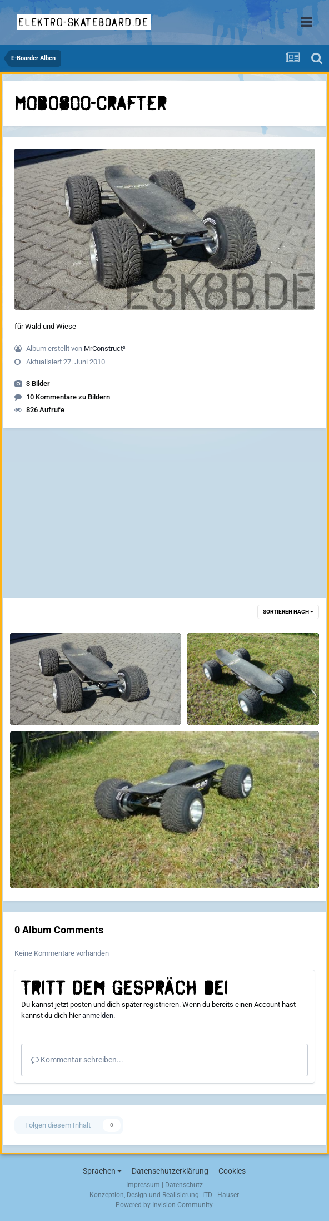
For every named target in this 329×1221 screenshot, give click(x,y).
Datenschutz (184, 1185)
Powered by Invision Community (164, 1205)
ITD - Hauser (220, 1195)
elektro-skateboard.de (83, 22)
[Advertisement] (164, 514)
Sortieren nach (288, 612)
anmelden (97, 1015)
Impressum (143, 1185)
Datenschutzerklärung (170, 1170)
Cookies (232, 1170)
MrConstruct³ (105, 348)
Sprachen (102, 1170)
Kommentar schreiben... (77, 1059)
